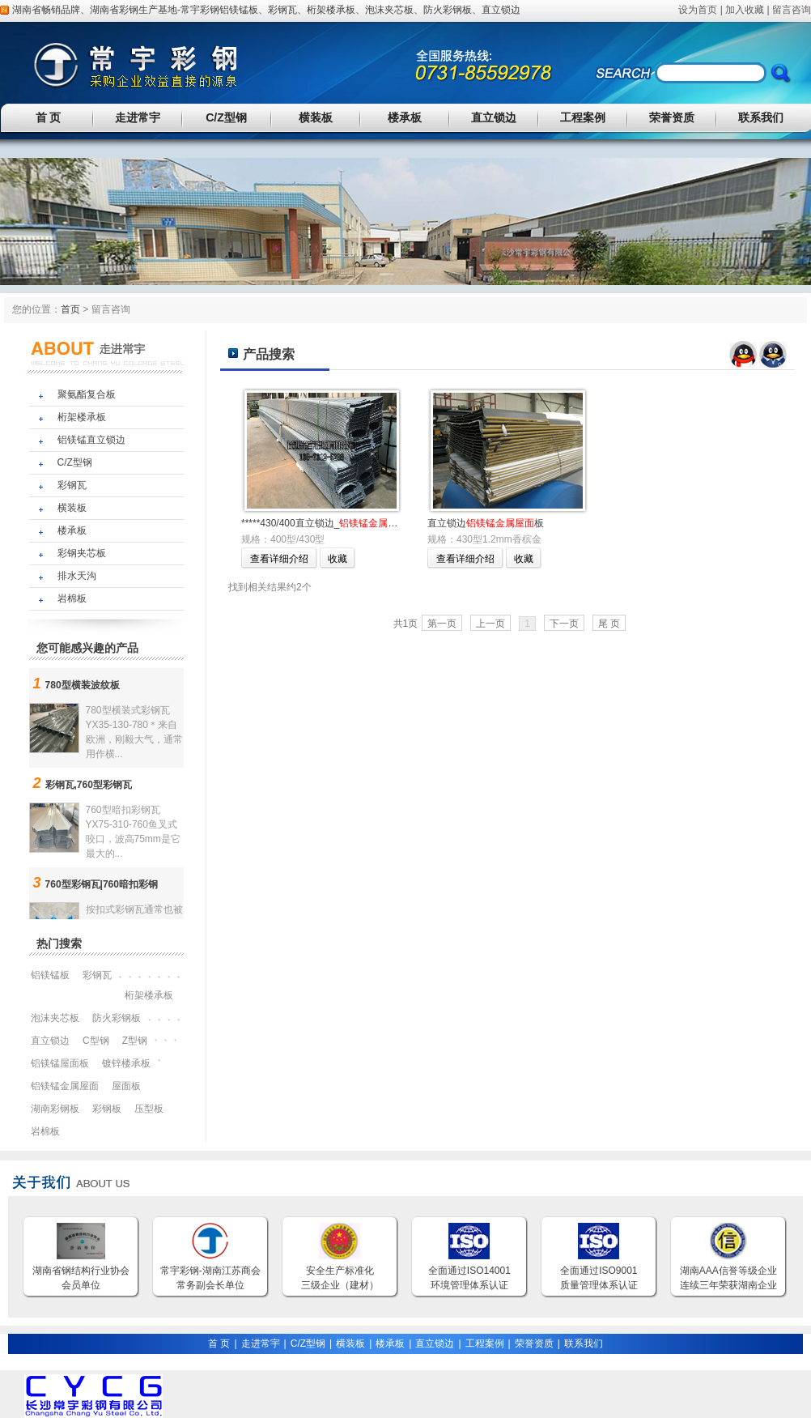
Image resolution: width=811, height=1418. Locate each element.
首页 (70, 309)
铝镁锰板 (238, 9)
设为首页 (697, 9)
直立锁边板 (485, 523)
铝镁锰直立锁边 (91, 439)
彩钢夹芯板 (81, 553)
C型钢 (96, 1040)
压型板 (148, 1108)
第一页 (441, 623)
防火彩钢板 (447, 9)
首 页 (49, 117)
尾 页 (609, 623)
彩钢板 (106, 1108)
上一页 (490, 623)
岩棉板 (72, 598)
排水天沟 (76, 575)
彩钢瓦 (282, 9)
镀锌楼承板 (126, 1063)
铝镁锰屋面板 (60, 1063)
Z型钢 (134, 1040)
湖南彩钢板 (55, 1108)
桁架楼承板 (331, 9)
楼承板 (405, 117)
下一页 (564, 623)
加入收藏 (744, 9)
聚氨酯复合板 (86, 394)
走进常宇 (137, 117)
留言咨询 (791, 9)
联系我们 (760, 117)
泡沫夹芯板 (389, 9)
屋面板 (126, 1086)
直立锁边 (501, 9)
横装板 (316, 117)
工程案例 (582, 117)
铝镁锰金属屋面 (65, 1086)
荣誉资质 (671, 117)
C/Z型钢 (226, 117)
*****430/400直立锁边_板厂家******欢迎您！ (369, 523)
